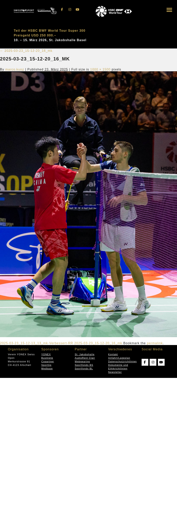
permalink (155, 343)
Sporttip (46, 365)
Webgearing (82, 361)
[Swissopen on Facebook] (62, 9)
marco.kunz (14, 69)
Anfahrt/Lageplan (119, 358)
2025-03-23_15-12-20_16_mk (26, 50)
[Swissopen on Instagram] (70, 9)
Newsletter (115, 372)
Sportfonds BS (84, 365)
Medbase (47, 368)
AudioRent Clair (85, 358)
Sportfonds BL (84, 368)
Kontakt (113, 354)
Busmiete (47, 358)
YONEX (46, 354)
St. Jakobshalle (85, 354)
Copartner (47, 361)
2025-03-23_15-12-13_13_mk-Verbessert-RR (36, 343)
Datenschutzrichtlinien (122, 361)
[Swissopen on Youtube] (78, 9)
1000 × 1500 (100, 69)
